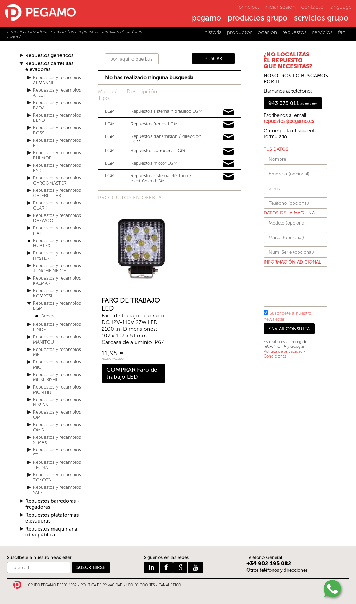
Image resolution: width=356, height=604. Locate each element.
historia (213, 32)
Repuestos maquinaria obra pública (51, 532)
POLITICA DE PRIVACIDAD (101, 585)
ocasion (267, 32)
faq (342, 32)
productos (239, 32)
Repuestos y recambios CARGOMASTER (57, 180)
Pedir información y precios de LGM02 (228, 151)
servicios (322, 32)
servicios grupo (321, 18)
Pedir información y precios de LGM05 (228, 137)
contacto (312, 6)
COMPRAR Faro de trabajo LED (131, 373)
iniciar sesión (280, 6)
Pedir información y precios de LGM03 (228, 176)
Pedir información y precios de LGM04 (228, 124)
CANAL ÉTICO (170, 585)
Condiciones (275, 356)
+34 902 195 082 (268, 563)
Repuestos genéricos (49, 55)
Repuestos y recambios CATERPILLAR (57, 193)
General (49, 316)
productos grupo (258, 18)
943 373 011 (292, 103)
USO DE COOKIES (140, 585)
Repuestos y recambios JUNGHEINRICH (57, 268)
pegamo (206, 18)
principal (248, 6)
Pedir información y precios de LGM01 (228, 163)
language (340, 6)
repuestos (294, 32)
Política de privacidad (283, 351)
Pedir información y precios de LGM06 (228, 112)
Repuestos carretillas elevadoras (49, 66)
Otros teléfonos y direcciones (277, 570)
